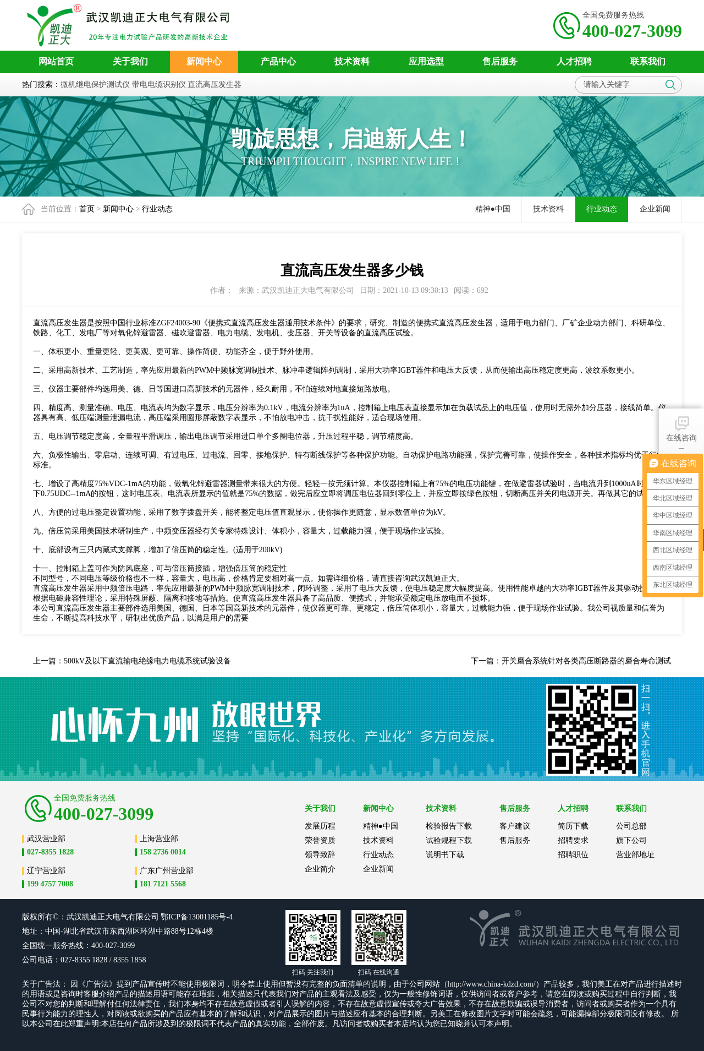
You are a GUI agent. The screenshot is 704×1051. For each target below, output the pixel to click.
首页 (87, 209)
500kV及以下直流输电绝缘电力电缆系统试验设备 (147, 661)
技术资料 (548, 209)
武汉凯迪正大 (433, 578)
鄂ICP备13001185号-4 (197, 917)
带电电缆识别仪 (159, 84)
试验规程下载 (449, 840)
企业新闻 (655, 209)
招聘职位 (573, 855)
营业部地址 (635, 855)
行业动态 (157, 209)
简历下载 (573, 826)
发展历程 (320, 826)
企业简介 (320, 869)
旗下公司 (631, 840)
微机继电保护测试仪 (95, 84)
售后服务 (514, 840)
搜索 (670, 85)
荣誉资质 (320, 840)
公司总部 (631, 826)
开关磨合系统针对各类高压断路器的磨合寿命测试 (586, 661)
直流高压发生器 (214, 84)
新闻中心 (118, 209)
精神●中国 (492, 209)
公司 (151, 917)
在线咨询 (681, 428)
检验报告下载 (449, 826)
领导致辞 (320, 855)
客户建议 (514, 826)
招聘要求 (573, 840)
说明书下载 (445, 855)
